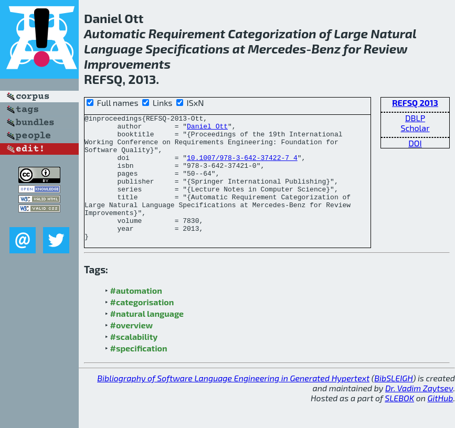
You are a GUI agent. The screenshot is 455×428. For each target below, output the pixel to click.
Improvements (127, 63)
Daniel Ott (207, 129)
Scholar (414, 128)
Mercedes (277, 48)
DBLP (415, 118)
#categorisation (142, 327)
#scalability (134, 362)
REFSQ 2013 (415, 103)
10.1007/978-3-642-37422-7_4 (242, 167)
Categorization (272, 33)
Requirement (187, 33)
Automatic (115, 33)
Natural (393, 33)
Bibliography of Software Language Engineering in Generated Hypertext (233, 403)
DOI (415, 143)
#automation (136, 315)
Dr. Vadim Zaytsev (419, 413)
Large (351, 33)
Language (113, 48)
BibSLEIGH (393, 403)
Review (386, 48)
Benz (326, 48)
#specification (138, 373)
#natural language (147, 339)
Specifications (187, 48)
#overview (131, 350)
